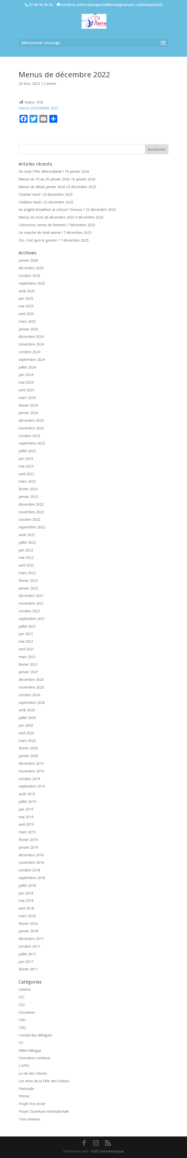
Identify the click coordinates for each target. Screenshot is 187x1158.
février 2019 (28, 839)
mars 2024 (27, 397)
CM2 (22, 1027)
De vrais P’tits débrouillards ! (41, 171)
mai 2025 (26, 306)
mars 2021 (27, 656)
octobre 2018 (29, 870)
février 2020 (28, 748)
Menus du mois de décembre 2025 (46, 217)
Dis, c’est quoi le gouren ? (39, 240)
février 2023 (28, 489)
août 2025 (27, 291)
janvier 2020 (28, 755)
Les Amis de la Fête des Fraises (44, 1081)
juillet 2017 (27, 954)
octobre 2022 (29, 519)
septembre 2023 (32, 443)
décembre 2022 (31, 504)
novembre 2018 (31, 862)
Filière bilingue (30, 1050)
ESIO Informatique (107, 1151)
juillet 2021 (27, 626)
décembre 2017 (31, 938)
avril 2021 (26, 649)
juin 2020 (26, 725)
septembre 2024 (32, 359)
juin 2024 (26, 374)
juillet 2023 (27, 450)
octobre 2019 (29, 778)
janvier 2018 (28, 931)
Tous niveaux (29, 1119)
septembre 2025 (32, 283)
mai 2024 (26, 382)
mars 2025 (27, 321)
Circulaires (27, 1012)
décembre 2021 (31, 595)
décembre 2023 (31, 420)
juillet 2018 (27, 885)
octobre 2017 (29, 946)
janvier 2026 (28, 260)
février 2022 (28, 580)
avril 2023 (26, 473)
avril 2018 (26, 908)
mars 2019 (27, 832)
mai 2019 (26, 816)
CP (21, 1042)
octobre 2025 (29, 275)
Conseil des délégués (35, 1035)
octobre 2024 (29, 351)
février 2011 (28, 969)
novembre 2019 (31, 771)
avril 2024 (26, 390)
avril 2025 (26, 313)
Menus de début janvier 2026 (42, 186)
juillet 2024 (27, 367)
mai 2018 (26, 900)
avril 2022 (26, 565)
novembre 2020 (31, 687)
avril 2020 (26, 733)
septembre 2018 (32, 877)
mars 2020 (27, 740)
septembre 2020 (32, 702)
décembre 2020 (31, 679)
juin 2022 (26, 550)
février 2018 (28, 923)
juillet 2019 (27, 801)
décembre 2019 (31, 763)
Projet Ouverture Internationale (44, 1111)
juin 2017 (26, 961)
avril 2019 (26, 824)
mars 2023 (27, 481)
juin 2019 (26, 809)
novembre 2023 (31, 428)
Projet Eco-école (32, 1103)
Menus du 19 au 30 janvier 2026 (44, 179)
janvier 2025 (28, 329)
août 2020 (27, 710)
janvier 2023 (28, 496)
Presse (24, 1096)
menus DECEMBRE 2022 (38, 108)
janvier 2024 (28, 412)
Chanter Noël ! (30, 194)
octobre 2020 (29, 694)
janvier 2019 (28, 847)
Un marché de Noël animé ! (40, 232)
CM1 (22, 1019)
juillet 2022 (27, 542)
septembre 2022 (32, 527)
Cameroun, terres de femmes (42, 224)
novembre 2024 (31, 344)
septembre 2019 (32, 786)
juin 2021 (26, 633)
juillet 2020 (27, 717)
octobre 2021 (29, 611)
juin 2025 (26, 298)
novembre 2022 (31, 512)
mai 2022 (26, 557)
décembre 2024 (31, 336)
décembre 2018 (31, 855)
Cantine (50, 83)
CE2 (22, 1004)
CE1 (22, 997)
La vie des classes (33, 1073)
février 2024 (28, 405)
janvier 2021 (28, 671)
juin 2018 (26, 893)
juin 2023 (26, 458)
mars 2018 (27, 915)
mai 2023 (26, 466)
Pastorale (26, 1088)
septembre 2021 (32, 618)
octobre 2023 (29, 435)
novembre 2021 (31, 603)
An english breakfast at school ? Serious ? (52, 209)
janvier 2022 (28, 588)
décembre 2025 (31, 268)
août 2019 (27, 793)
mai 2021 (26, 641)
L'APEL (24, 1065)
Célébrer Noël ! (30, 202)
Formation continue (34, 1058)
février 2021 (28, 664)
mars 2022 (27, 572)
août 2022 (27, 534)
